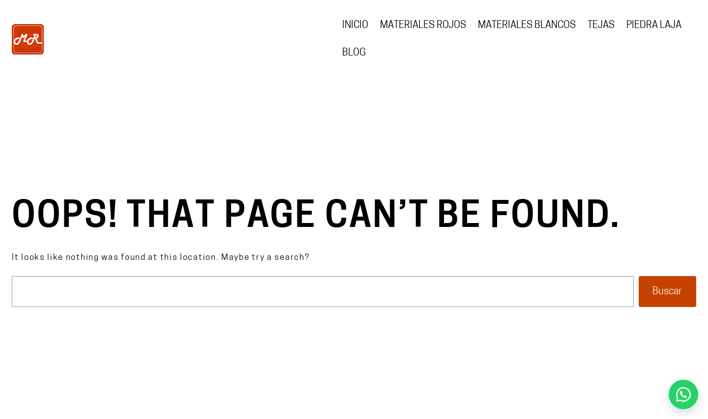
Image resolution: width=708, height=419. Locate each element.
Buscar (667, 292)
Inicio (355, 25)
